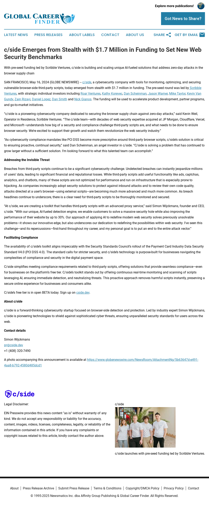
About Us (135, 35)
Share (162, 35)
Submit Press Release (73, 488)
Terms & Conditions (107, 488)
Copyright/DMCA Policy (142, 488)
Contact (110, 35)
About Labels (82, 35)
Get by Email (190, 35)
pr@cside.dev (13, 345)
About (14, 488)
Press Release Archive (38, 488)
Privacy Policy (174, 488)
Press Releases (48, 35)
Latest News (16, 35)
